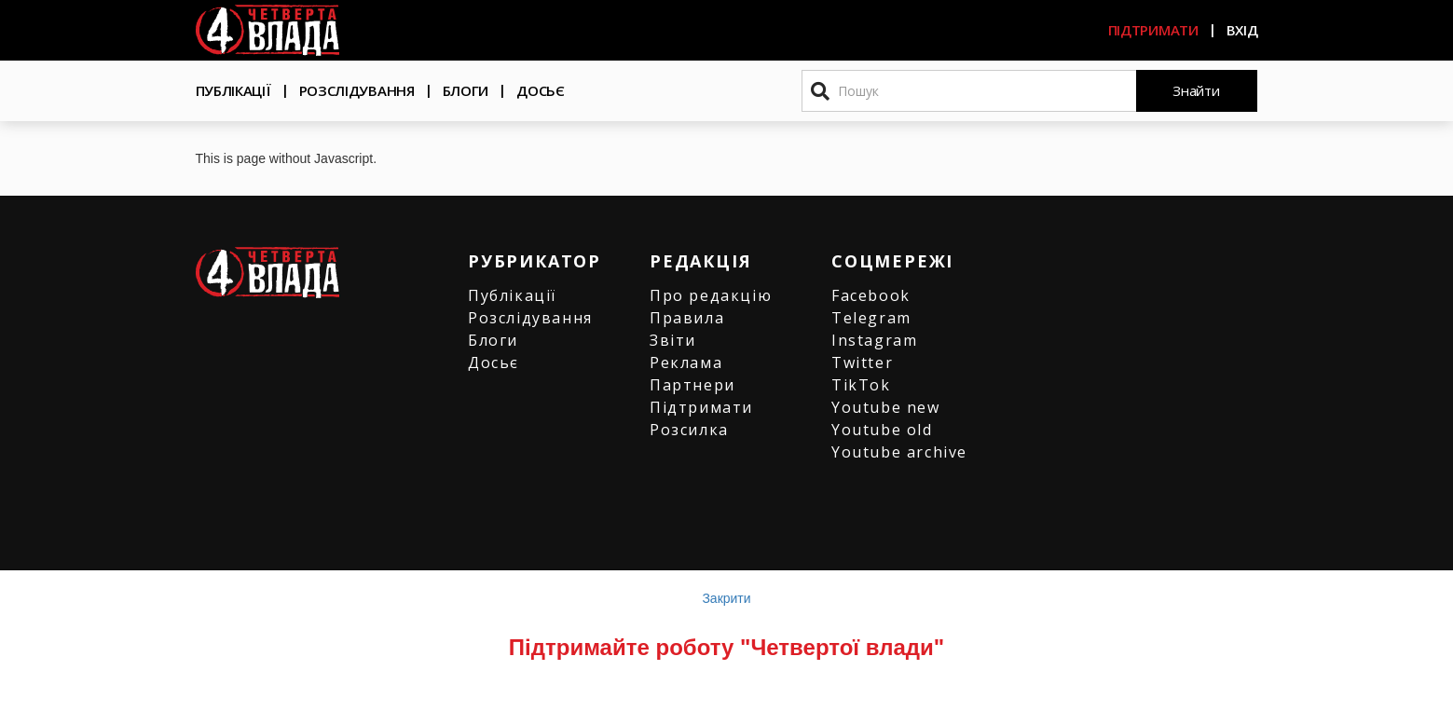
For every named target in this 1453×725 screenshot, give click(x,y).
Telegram (871, 318)
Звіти (673, 340)
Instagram (874, 340)
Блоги (466, 90)
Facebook (871, 295)
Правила (687, 318)
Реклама (686, 362)
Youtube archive (899, 452)
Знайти (1195, 90)
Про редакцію (711, 295)
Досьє (540, 90)
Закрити (726, 598)
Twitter (862, 362)
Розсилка (689, 429)
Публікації (233, 90)
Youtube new (885, 407)
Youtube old (882, 429)
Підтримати (1153, 30)
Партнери (692, 385)
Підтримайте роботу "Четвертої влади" (726, 647)
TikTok (861, 385)
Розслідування (357, 90)
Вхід (1242, 30)
